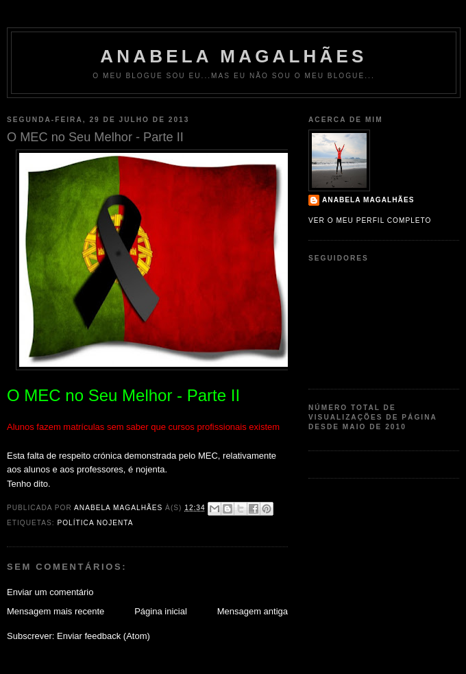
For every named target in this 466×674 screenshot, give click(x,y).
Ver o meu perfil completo (370, 220)
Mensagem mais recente (55, 611)
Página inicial (160, 611)
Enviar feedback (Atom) (103, 636)
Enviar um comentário (50, 592)
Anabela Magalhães (233, 56)
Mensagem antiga (252, 611)
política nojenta (95, 523)
